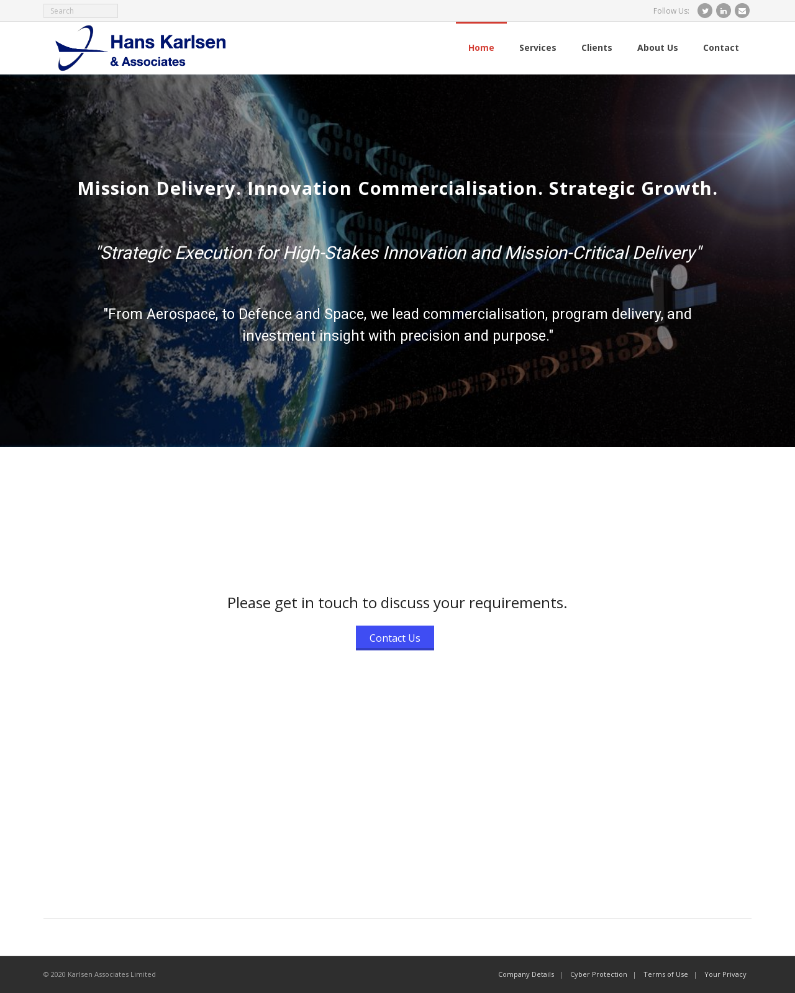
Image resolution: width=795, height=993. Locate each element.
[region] (397, 260)
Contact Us (395, 638)
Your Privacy (725, 974)
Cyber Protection (598, 974)
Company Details (526, 974)
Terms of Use (665, 974)
